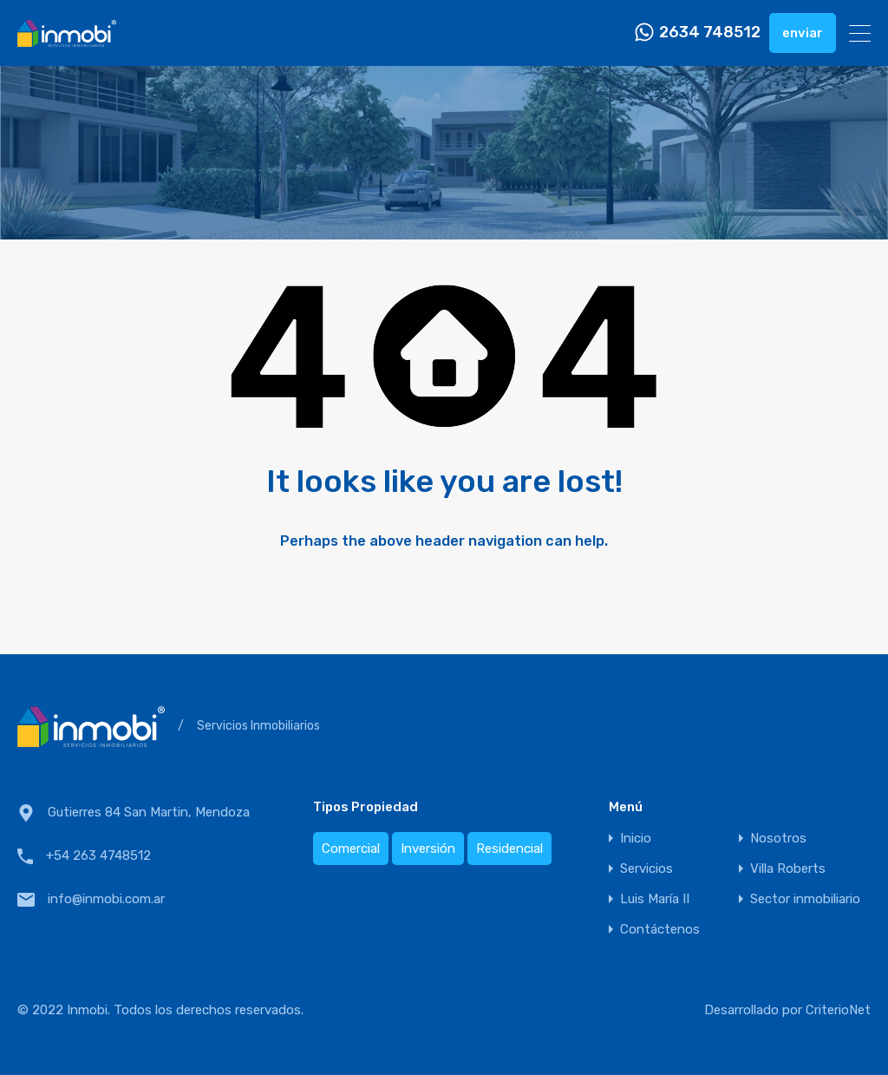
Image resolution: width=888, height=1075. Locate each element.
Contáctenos (660, 929)
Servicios (646, 868)
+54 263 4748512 (98, 855)
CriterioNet (838, 1010)
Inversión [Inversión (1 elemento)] (428, 848)
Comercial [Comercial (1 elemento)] (351, 848)
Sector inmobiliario (805, 899)
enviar (802, 33)
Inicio (635, 838)
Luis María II (654, 899)
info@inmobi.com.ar (106, 899)
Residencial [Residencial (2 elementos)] (509, 848)
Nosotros (778, 838)
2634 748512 (710, 32)
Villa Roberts (788, 868)
